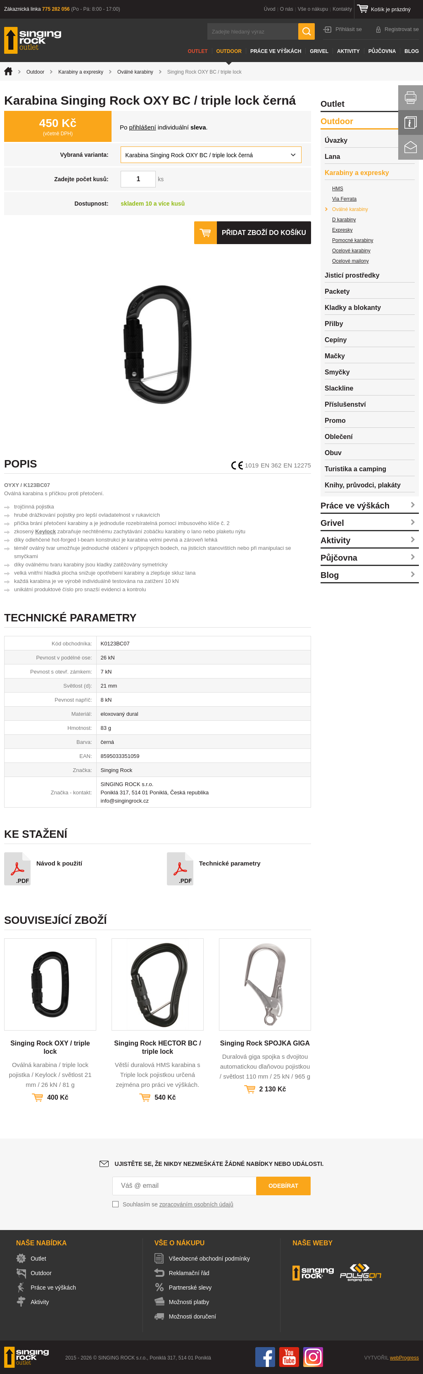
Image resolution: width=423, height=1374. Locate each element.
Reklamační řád (190, 1273)
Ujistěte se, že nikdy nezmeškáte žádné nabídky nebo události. (219, 1164)
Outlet (198, 51)
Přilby (334, 323)
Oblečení (339, 436)
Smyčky (337, 372)
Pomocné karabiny (352, 240)
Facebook (265, 1357)
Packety (337, 291)
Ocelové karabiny (351, 251)
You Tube (289, 1357)
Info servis (410, 122)
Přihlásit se (348, 29)
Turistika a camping (355, 468)
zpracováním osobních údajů (196, 1204)
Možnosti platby (190, 1302)
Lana (332, 156)
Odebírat (283, 1185)
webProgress (404, 1358)
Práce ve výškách (275, 51)
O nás (286, 9)
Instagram (313, 1357)
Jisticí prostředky (352, 275)
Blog (411, 51)
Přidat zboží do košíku (263, 232)
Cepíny (336, 339)
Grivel (319, 51)
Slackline (339, 388)
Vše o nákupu (313, 9)
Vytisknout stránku (410, 97)
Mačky (335, 356)
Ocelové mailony (350, 261)
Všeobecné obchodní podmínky (210, 1258)
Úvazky (336, 140)
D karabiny (344, 220)
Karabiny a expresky (80, 72)
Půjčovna (382, 51)
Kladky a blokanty (353, 307)
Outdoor (229, 51)
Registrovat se (402, 29)
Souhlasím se (178, 1204)
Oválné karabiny (135, 72)
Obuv (333, 452)
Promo (335, 420)
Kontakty (342, 9)
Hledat (306, 31)
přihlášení (142, 127)
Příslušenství (345, 404)
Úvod (270, 9)
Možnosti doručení (193, 1316)
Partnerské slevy (191, 1287)
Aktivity (348, 51)
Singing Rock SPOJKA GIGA (265, 1043)
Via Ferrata (344, 199)
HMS (337, 189)
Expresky (342, 230)
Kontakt (410, 147)
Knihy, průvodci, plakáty (363, 485)
